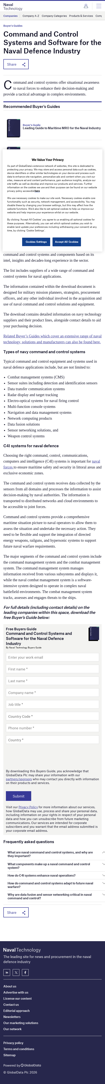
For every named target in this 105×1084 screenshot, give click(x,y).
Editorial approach (16, 1010)
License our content (17, 998)
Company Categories (54, 15)
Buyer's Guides (12, 25)
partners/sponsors (19, 779)
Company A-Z (31, 15)
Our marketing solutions (20, 1023)
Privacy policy (13, 1043)
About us (9, 986)
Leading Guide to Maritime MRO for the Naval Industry (62, 128)
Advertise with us (15, 992)
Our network (12, 1029)
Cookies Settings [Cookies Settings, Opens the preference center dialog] (35, 241)
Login (86, 6)
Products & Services (81, 15)
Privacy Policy (28, 807)
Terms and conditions (18, 1049)
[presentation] (38, 756)
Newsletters (11, 1017)
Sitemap (9, 1055)
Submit (19, 796)
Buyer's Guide (31, 125)
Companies (10, 15)
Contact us (11, 1004)
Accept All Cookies (66, 241)
